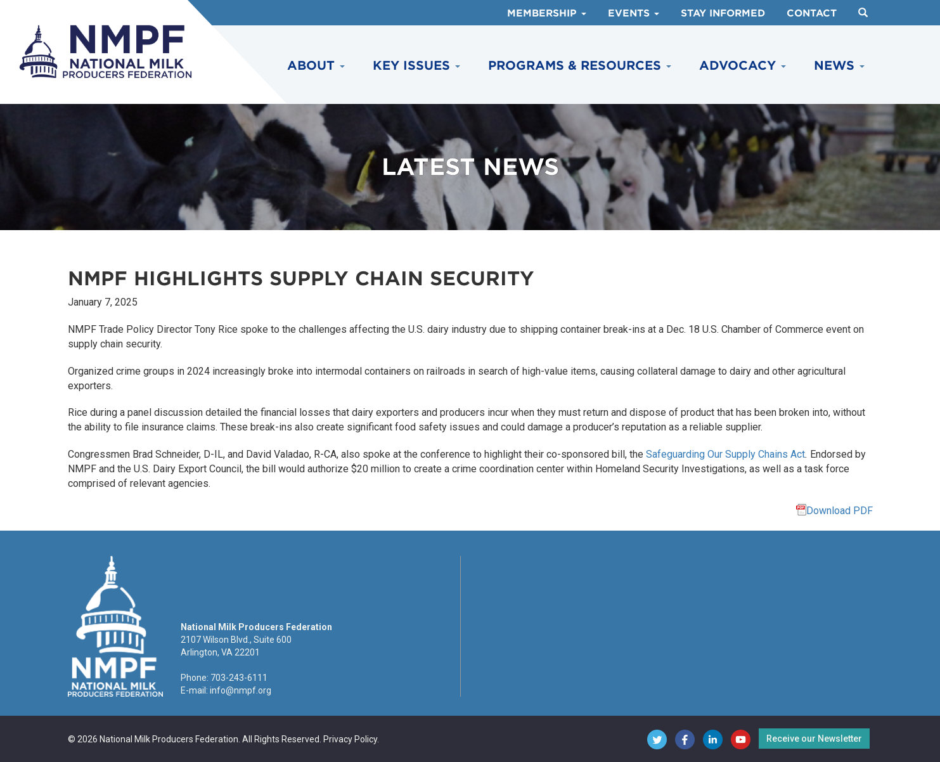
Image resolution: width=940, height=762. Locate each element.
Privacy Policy (350, 739)
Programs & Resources (579, 65)
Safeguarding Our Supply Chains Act (725, 454)
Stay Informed (723, 13)
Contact (812, 13)
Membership (546, 13)
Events (633, 13)
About (316, 65)
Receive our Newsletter (814, 738)
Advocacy (742, 65)
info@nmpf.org (240, 690)
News (839, 65)
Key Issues (416, 65)
